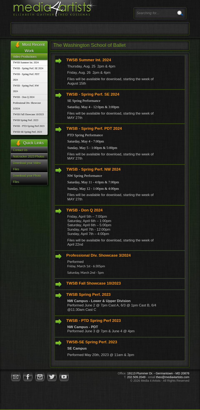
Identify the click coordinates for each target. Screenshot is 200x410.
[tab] (119, 72)
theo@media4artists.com (172, 377)
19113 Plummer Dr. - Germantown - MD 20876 (158, 373)
